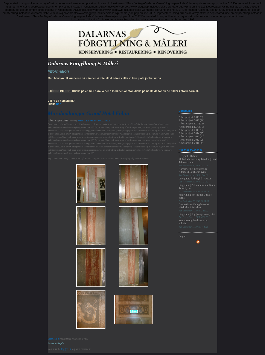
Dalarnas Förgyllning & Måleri (83, 63)
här (58, 104)
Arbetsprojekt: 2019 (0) (191, 117)
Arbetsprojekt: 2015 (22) (191, 130)
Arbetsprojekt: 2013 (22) (191, 136)
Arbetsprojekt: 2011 (58, 120)
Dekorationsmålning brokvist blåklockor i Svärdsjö (194, 207)
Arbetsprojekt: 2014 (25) (191, 133)
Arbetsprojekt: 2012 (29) (191, 139)
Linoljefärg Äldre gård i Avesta (195, 180)
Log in (182, 236)
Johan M (81, 120)
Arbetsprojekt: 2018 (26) (191, 120)
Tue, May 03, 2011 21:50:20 (98, 120)
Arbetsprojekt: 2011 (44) (191, 142)
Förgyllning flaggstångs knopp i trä (197, 215)
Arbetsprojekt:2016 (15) (191, 126)
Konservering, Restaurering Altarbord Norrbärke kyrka (193, 171)
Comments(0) (53, 339)
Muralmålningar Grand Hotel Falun (88, 113)
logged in (66, 348)
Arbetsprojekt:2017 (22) (191, 123)
